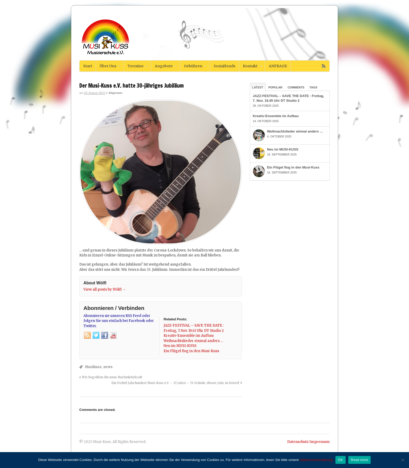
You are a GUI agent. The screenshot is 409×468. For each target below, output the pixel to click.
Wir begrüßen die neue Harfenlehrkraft (112, 377)
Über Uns (108, 66)
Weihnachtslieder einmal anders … (295, 131)
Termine (135, 66)
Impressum (319, 442)
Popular (275, 87)
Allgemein (116, 92)
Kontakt (250, 66)
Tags (313, 87)
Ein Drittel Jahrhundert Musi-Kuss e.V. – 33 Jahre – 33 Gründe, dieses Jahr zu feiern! (175, 383)
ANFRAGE (278, 66)
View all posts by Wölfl (104, 289)
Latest (257, 87)
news (108, 367)
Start (87, 66)
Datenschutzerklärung (316, 460)
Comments (295, 87)
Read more (359, 460)
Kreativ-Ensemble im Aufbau (276, 116)
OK (340, 460)
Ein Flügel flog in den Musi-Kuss (293, 167)
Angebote (164, 66)
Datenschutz (298, 442)
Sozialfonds (224, 66)
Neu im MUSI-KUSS (282, 149)
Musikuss (93, 367)
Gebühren (193, 66)
